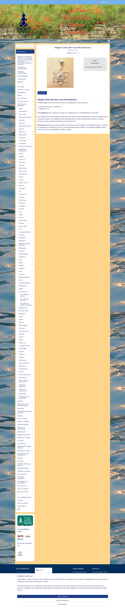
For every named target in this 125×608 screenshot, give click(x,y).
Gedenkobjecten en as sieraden (24, 412)
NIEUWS (20, 82)
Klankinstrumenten (25, 435)
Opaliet (26, 265)
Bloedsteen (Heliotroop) (26, 150)
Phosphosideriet (24, 277)
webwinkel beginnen (64, 604)
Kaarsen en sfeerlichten (25, 428)
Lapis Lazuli (26, 226)
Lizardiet (22, 235)
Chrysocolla (26, 171)
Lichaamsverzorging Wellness (24, 447)
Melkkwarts (22, 248)
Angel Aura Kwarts (25, 126)
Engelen (25, 401)
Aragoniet (22, 137)
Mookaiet (26, 251)
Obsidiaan (26, 257)
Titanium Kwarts (26, 345)
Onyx (26, 260)
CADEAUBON (21, 79)
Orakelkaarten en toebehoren (25, 454)
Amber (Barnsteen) (26, 117)
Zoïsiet (21, 372)
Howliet (21, 209)
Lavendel (20, 440)
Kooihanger (23, 394)
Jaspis (26, 214)
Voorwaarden (40, 41)
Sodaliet (26, 334)
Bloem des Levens (25, 89)
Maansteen (26, 238)
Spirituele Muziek (23, 468)
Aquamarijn (26, 134)
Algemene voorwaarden (23, 572)
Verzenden (19, 578)
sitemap (55, 604)
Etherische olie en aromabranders (25, 404)
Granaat (21, 197)
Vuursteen (22, 366)
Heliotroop (22, 200)
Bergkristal (26, 143)
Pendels (25, 458)
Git (20, 191)
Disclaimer (19, 576)
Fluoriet (21, 185)
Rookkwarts (23, 286)
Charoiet (22, 165)
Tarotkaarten (21, 474)
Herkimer (22, 206)
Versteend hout (24, 363)
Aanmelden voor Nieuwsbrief (24, 581)
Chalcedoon (23, 168)
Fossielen (22, 188)
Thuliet (21, 340)
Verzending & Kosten (27, 41)
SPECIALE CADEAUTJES (21, 72)
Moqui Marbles (24, 254)
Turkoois (26, 354)
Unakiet (21, 357)
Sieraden (25, 461)
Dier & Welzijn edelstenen (23, 381)
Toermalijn (26, 348)
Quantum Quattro (25, 283)
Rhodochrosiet (26, 311)
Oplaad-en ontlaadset (22, 385)
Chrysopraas (23, 174)
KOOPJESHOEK (22, 76)
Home (17, 41)
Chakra (25, 95)
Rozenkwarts (26, 292)
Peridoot (22, 274)
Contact (70, 41)
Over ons (63, 41)
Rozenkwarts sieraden (24, 299)
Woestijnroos (23, 369)
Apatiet (21, 129)
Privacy (56, 41)
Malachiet (26, 241)
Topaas (26, 351)
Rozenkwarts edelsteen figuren (26, 304)
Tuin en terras (22, 486)
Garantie (49, 41)
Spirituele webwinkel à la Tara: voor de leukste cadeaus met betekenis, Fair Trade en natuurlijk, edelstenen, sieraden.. (25, 60)
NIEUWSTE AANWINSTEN (22, 68)
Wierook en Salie (25, 491)
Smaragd (26, 328)
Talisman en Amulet (23, 471)
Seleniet (26, 322)
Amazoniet (26, 114)
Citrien (26, 177)
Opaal (26, 262)
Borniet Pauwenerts (25, 146)
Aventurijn (26, 140)
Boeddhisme (25, 92)
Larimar (26, 223)
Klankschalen (25, 432)
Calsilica (21, 156)
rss (58, 604)
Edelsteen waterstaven (23, 390)
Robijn (26, 289)
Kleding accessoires (25, 437)
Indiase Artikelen (25, 424)
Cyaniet (21, 180)
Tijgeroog (26, 343)
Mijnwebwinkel (79, 604)
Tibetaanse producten (25, 477)
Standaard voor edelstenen (24, 397)
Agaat (26, 108)
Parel (26, 271)
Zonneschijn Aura (24, 374)
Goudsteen (22, 194)
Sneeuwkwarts (23, 331)
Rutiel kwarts (23, 308)
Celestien (22, 162)
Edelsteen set (23, 182)
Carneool (26, 159)
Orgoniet (22, 268)
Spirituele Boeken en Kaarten (25, 464)
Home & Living (25, 418)
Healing (19, 416)
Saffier (26, 316)
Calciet (26, 153)
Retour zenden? (22, 503)
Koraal (21, 217)
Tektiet (21, 337)
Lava (20, 229)
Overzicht (42, 93)
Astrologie (25, 86)
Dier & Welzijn (22, 98)
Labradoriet (26, 220)
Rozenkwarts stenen (24, 295)
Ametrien (22, 123)
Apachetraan (23, 111)
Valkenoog (22, 360)
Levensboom (21, 443)
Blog (75, 41)
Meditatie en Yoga (25, 451)
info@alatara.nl (100, 581)
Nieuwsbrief (21, 506)
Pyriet (26, 280)
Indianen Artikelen (23, 421)
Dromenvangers (25, 101)
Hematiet (22, 203)
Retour (18, 580)
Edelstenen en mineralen (25, 104)
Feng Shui (20, 408)
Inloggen (81, 41)
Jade (26, 212)
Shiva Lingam (23, 325)
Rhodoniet (22, 313)
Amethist (26, 120)
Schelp (26, 319)
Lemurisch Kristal (24, 232)
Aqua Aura (26, 132)
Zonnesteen (23, 377)
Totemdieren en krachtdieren (25, 482)
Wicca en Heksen (25, 489)
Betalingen (19, 574)
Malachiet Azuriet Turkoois (24, 244)
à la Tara (39, 570)
